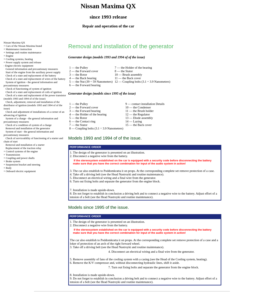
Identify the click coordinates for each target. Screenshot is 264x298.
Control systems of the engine (22, 151)
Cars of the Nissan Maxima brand (24, 45)
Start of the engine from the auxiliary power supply (33, 72)
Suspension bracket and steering (23, 164)
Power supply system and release (23, 62)
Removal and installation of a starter (25, 144)
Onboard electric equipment (21, 171)
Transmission (13, 154)
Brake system (13, 161)
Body (9, 167)
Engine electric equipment (19, 65)
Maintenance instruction (19, 49)
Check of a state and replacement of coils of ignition (34, 92)
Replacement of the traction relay (23, 148)
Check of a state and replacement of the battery (31, 75)
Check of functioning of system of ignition (28, 88)
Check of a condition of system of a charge (29, 125)
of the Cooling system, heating (187, 259)
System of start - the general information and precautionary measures (29, 133)
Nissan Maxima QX (14, 42)
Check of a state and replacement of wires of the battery (35, 78)
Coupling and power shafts (20, 158)
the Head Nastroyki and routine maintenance (134, 174)
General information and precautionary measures (32, 68)
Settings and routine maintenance (23, 52)
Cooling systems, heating (19, 59)
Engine (9, 55)
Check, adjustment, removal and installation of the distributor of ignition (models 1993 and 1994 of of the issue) (33, 105)
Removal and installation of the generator (28, 128)
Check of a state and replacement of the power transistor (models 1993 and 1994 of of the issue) (35, 97)
